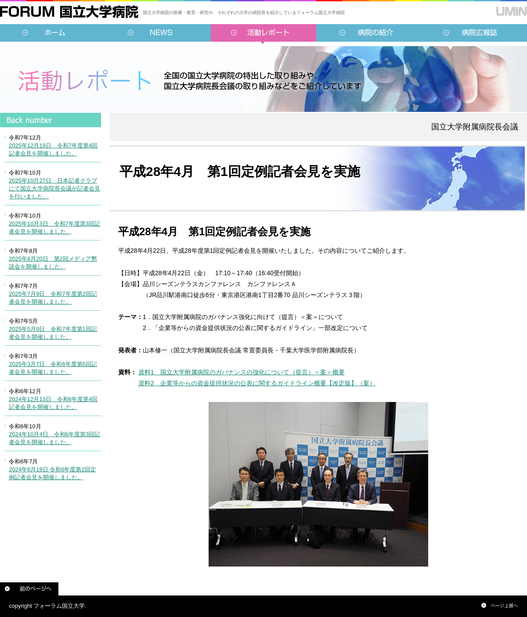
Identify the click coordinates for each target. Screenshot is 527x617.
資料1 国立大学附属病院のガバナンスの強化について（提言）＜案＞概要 (241, 372)
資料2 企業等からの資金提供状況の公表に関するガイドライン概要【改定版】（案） (256, 383)
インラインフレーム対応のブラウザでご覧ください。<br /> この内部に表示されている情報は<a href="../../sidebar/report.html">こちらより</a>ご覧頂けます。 (50, 305)
